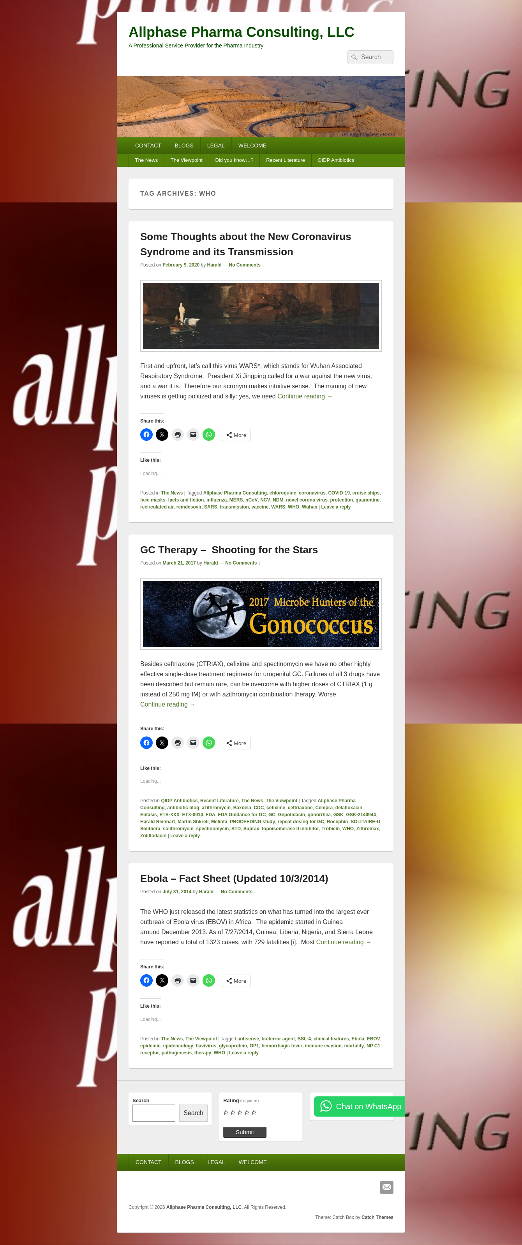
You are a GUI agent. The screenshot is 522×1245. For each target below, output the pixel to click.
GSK (338, 814)
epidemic (150, 1046)
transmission (234, 507)
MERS (236, 500)
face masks (153, 500)
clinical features (331, 1039)
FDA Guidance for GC (242, 814)
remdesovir (189, 507)
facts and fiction (186, 500)
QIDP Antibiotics (335, 160)
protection (341, 500)
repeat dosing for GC (301, 821)
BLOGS (184, 145)
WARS (278, 507)
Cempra (324, 807)
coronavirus (312, 493)
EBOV (373, 1039)
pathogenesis (177, 1053)
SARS (210, 507)
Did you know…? (234, 160)
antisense (248, 1039)
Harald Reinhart (157, 821)
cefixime (275, 807)
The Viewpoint (187, 160)
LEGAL (216, 145)
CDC (259, 807)
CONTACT (148, 145)
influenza (216, 500)
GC (271, 814)
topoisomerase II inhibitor (290, 828)
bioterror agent (278, 1039)
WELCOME (252, 145)
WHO (293, 507)
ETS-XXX (169, 814)
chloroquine (283, 493)
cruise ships (365, 493)
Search (140, 1100)
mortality (354, 1046)
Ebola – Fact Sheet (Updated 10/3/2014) (234, 878)
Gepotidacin (291, 814)
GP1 (254, 1046)
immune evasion (323, 1046)
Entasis (148, 814)
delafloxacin (348, 807)
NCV (265, 500)
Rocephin (337, 821)
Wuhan (309, 507)
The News (146, 160)
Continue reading (305, 396)
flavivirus (206, 1046)
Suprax (251, 828)
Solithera (150, 828)
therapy (202, 1053)
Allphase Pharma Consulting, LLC (241, 32)
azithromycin (216, 807)
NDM (278, 500)
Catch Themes (377, 1217)
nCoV (251, 500)
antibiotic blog (183, 807)
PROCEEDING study (252, 821)
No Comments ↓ (247, 265)
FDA (210, 814)
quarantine (367, 500)
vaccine (259, 507)
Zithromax (367, 828)
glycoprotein (233, 1046)
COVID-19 (338, 493)
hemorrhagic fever (281, 1046)
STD (236, 828)
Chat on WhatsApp (368, 1106)
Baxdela (242, 807)
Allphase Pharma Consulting (235, 493)
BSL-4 (304, 1039)
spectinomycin (212, 828)
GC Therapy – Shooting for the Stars (229, 550)
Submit (245, 1132)
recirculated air (157, 507)
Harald (214, 265)
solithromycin (178, 828)
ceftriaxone (300, 807)
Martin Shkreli (193, 821)
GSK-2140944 (361, 814)
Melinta (219, 821)
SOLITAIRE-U (365, 821)
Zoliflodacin (153, 835)
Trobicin (330, 828)
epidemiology (178, 1046)
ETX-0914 (192, 814)
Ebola (357, 1039)
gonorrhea (319, 814)
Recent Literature (285, 160)
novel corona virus (307, 500)
